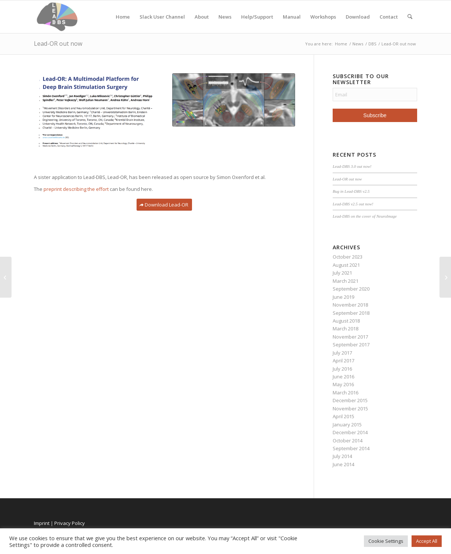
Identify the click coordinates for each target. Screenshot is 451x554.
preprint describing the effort (76, 189)
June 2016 (343, 376)
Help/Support (257, 16)
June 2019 (343, 297)
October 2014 (347, 440)
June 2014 (343, 464)
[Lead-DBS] (57, 16)
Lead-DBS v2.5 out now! (353, 204)
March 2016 (345, 392)
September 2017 (351, 344)
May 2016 (343, 384)
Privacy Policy (69, 523)
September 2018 (351, 313)
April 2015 (343, 416)
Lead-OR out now (58, 43)
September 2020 (351, 288)
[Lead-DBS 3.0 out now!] (445, 277)
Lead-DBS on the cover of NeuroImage (365, 216)
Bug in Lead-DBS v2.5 (351, 191)
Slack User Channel (162, 16)
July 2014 (342, 456)
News (224, 16)
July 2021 (342, 272)
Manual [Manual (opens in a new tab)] (292, 16)
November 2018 (350, 304)
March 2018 (345, 328)
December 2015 (350, 400)
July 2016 (342, 368)
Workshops (323, 16)
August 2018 (346, 320)
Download (358, 16)
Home (123, 16)
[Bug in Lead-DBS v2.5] (6, 277)
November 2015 (350, 408)
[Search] (410, 16)
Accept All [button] (426, 541)
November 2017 (350, 336)
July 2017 (342, 352)
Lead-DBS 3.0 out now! (352, 166)
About (202, 16)
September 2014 (351, 448)
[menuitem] (410, 16)
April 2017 (343, 360)
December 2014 (350, 432)
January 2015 (347, 424)
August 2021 (346, 265)
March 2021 (345, 281)
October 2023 (347, 256)
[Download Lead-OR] (164, 205)
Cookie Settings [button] (385, 541)
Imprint (41, 523)
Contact (389, 16)
